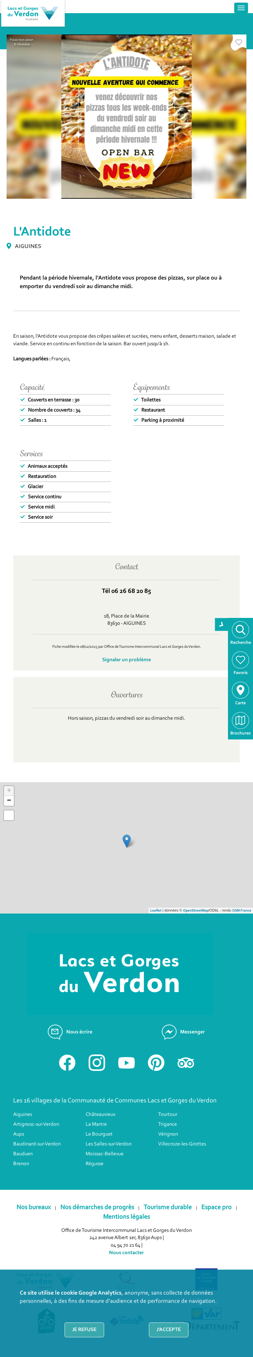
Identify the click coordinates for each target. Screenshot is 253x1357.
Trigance (167, 1124)
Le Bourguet (99, 1134)
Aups (18, 1134)
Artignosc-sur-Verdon (36, 1124)
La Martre (96, 1124)
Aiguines (22, 1114)
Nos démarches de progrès (97, 1207)
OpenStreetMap (196, 911)
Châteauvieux (100, 1114)
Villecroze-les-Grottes (182, 1144)
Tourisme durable (168, 1207)
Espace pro (216, 1207)
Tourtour (167, 1114)
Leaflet (155, 911)
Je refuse (84, 1329)
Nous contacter (126, 1252)
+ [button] (9, 791)
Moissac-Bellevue (105, 1154)
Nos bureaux (33, 1207)
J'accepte (168, 1329)
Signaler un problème (126, 660)
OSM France (241, 911)
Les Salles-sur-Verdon (108, 1144)
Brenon (21, 1163)
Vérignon (168, 1134)
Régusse (94, 1163)
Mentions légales (126, 1217)
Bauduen (23, 1154)
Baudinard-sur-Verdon (37, 1144)
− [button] (9, 801)
